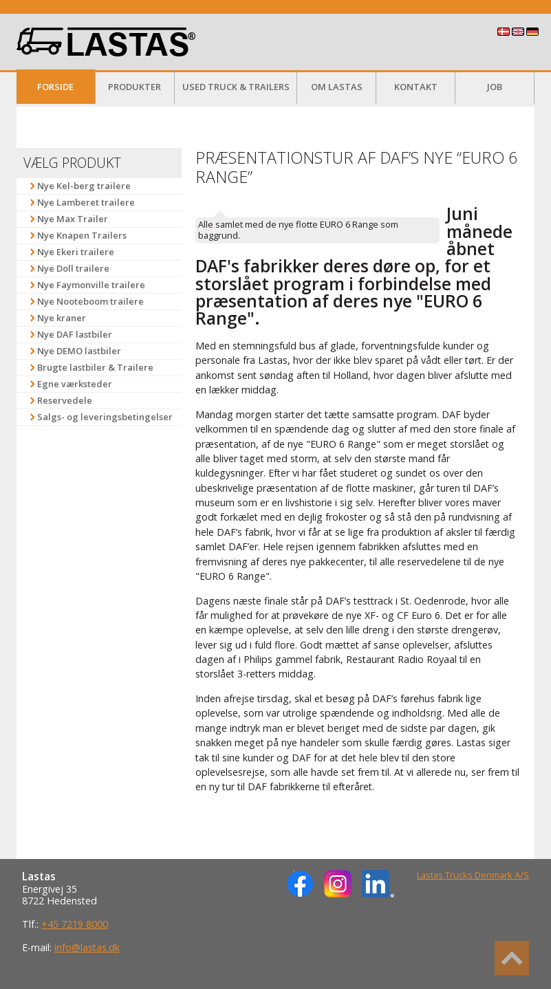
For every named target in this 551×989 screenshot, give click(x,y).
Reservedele (64, 400)
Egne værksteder (74, 384)
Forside (55, 86)
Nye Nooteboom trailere (90, 301)
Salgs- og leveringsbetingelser (105, 417)
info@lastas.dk (87, 947)
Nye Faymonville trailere (91, 285)
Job (494, 86)
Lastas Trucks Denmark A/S (473, 875)
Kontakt (415, 86)
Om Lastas (337, 86)
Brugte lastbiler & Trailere (95, 367)
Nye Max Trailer (72, 219)
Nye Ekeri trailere (75, 252)
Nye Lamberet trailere (86, 202)
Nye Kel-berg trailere (84, 186)
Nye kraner (61, 318)
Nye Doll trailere (73, 268)
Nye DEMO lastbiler (79, 351)
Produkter (134, 86)
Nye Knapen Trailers (82, 235)
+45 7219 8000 (74, 924)
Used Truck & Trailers (236, 86)
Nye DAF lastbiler (74, 334)
